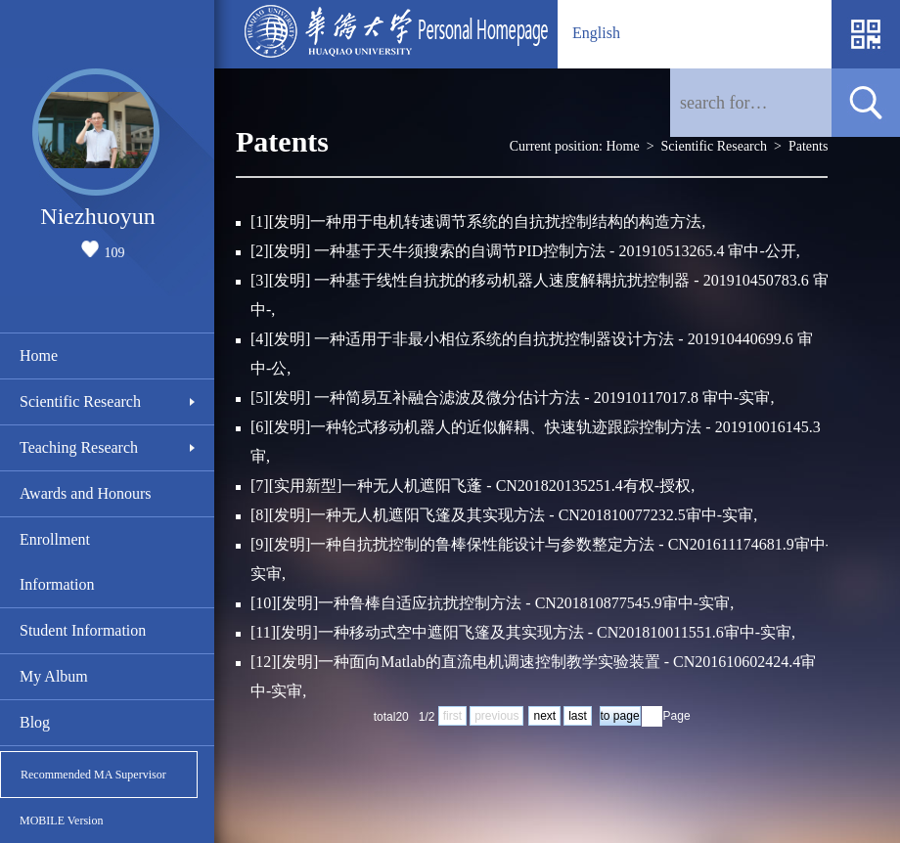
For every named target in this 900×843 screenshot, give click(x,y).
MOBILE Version (61, 820)
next (544, 716)
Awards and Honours (86, 493)
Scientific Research (80, 401)
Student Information (83, 630)
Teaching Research (79, 447)
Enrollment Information (57, 562)
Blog (35, 722)
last (577, 716)
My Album (54, 676)
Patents (808, 146)
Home (39, 355)
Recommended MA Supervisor (93, 774)
